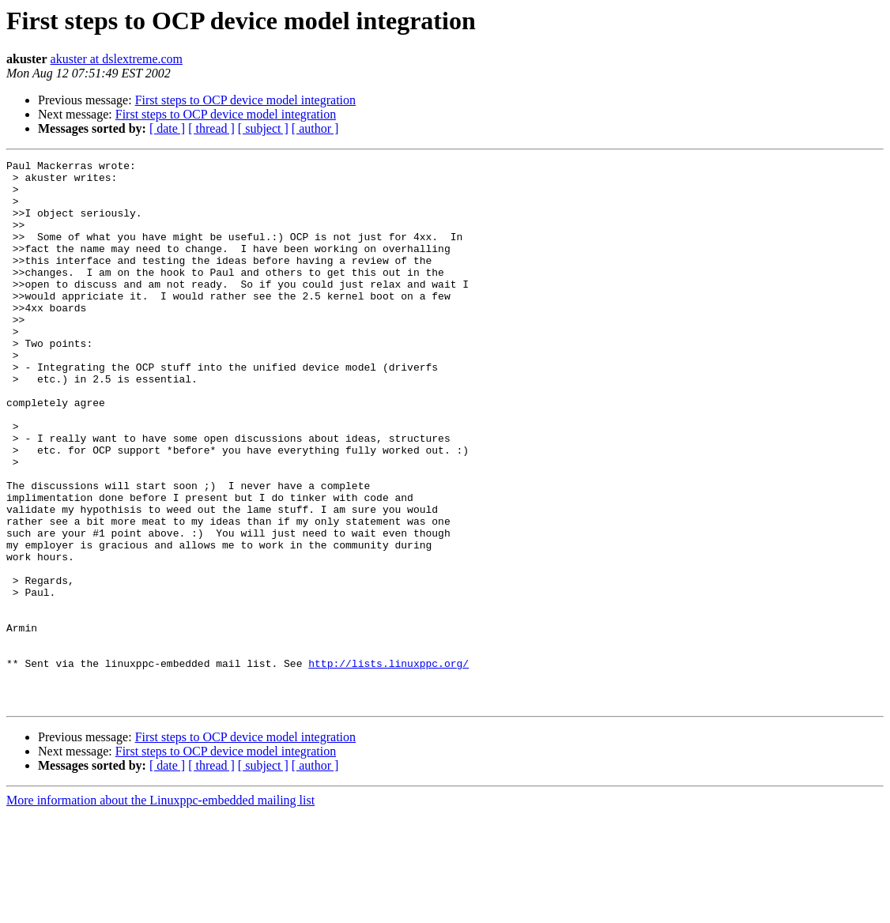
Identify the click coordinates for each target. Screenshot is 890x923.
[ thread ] (211, 128)
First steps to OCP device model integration (245, 100)
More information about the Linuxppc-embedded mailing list (160, 909)
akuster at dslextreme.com (117, 59)
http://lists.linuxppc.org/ (388, 765)
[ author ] (315, 128)
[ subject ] (263, 128)
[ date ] (167, 128)
